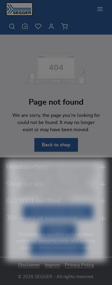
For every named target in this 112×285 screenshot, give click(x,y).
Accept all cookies (58, 257)
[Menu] (100, 9)
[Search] (12, 26)
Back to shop (56, 144)
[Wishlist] (38, 26)
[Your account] (51, 26)
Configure (58, 239)
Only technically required (58, 220)
